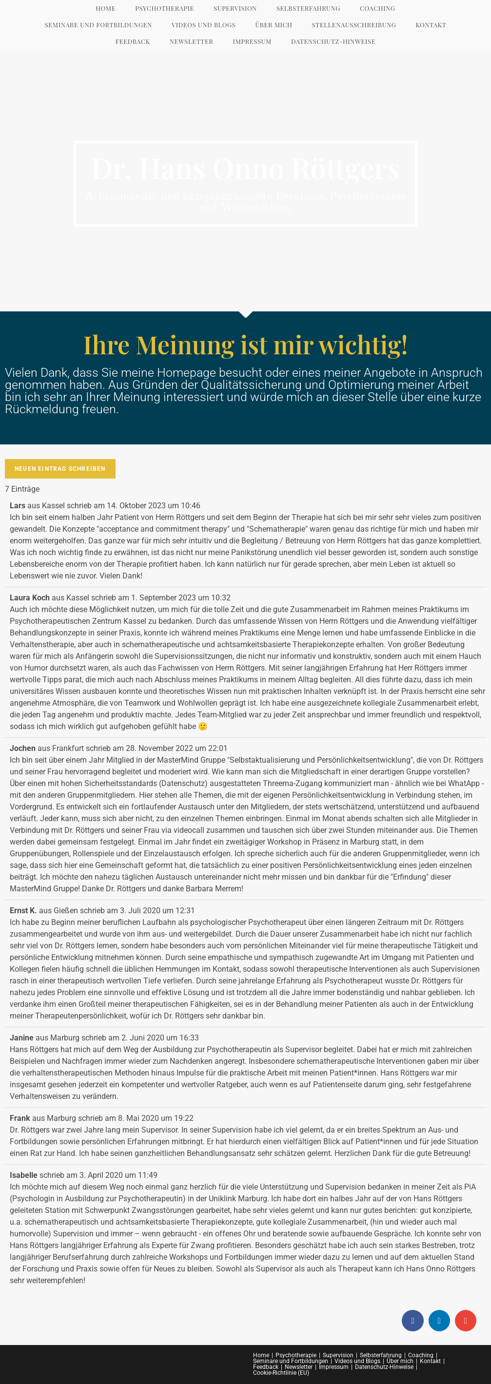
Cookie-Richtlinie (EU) (281, 1372)
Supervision (338, 1355)
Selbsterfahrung (381, 1355)
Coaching (420, 1355)
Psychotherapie (295, 1355)
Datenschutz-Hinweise (384, 1367)
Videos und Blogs (357, 1361)
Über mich (400, 1361)
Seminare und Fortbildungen (290, 1361)
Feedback (265, 1367)
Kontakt (430, 1361)
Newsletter (299, 1367)
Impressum (334, 1367)
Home (261, 1355)
